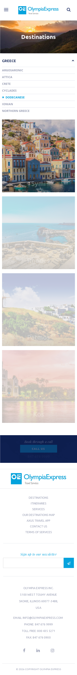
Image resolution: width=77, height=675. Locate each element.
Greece (9, 60)
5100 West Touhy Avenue (38, 594)
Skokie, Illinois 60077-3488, (38, 601)
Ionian (7, 104)
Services (38, 509)
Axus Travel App (38, 520)
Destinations (38, 497)
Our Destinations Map (38, 515)
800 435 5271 (46, 631)
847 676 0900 (42, 637)
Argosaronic (12, 70)
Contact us (38, 526)
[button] (71, 60)
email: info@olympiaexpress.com (38, 617)
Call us (38, 448)
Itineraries (38, 503)
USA (38, 607)
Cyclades (9, 90)
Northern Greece (16, 111)
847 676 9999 (44, 624)
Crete (6, 84)
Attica (7, 77)
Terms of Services (38, 532)
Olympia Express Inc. (38, 588)
